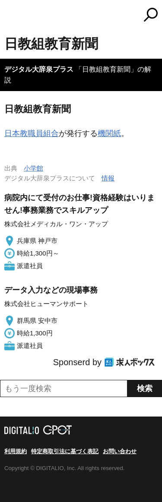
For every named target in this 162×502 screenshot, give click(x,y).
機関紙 (109, 133)
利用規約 (15, 451)
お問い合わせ (120, 451)
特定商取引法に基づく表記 (64, 451)
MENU (11, 15)
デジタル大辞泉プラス (38, 69)
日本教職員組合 (31, 133)
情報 (108, 178)
